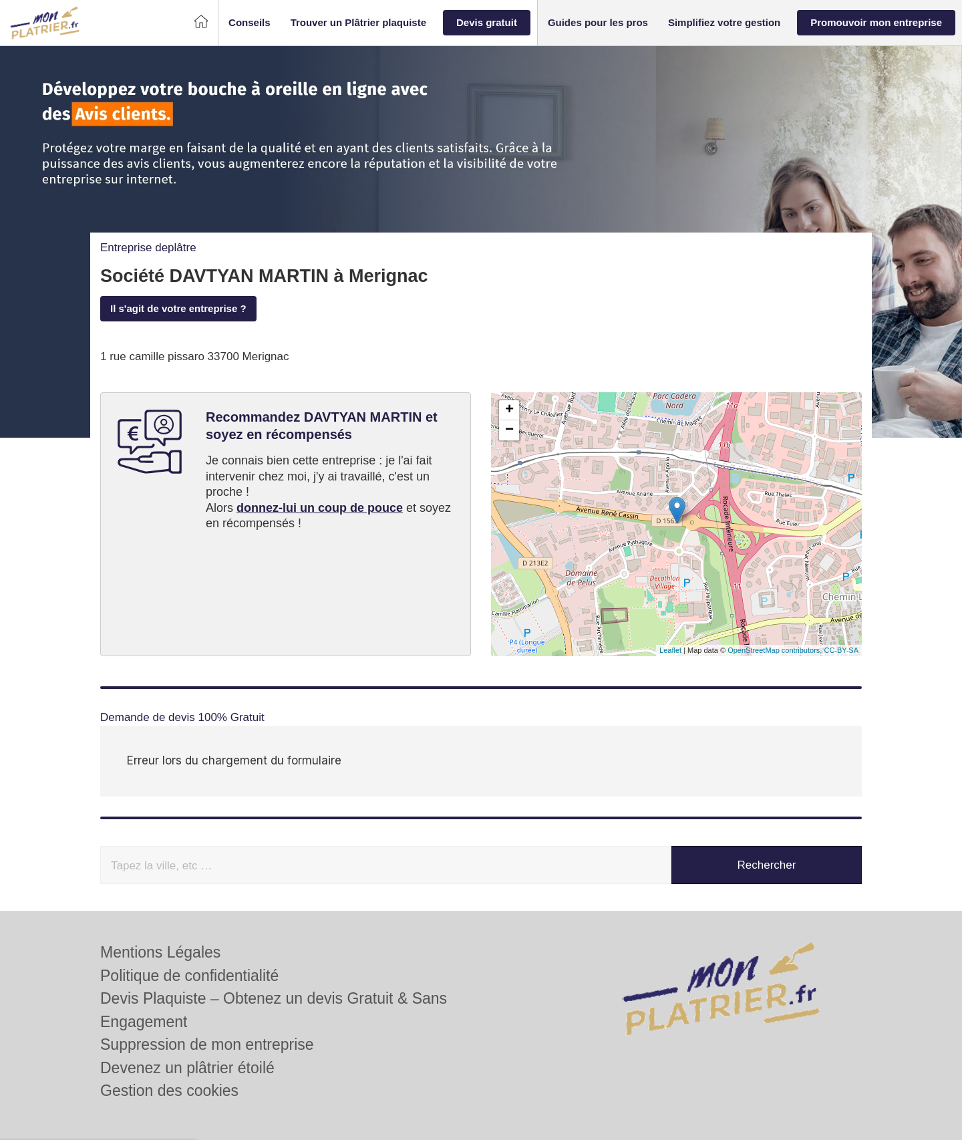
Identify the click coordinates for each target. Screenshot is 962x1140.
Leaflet (670, 650)
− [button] (509, 430)
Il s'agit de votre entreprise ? (178, 308)
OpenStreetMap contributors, (776, 650)
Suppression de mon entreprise (207, 1005)
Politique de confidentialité (189, 936)
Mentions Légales (160, 912)
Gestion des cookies (169, 1051)
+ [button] (509, 410)
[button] (249, 23)
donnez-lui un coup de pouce (319, 508)
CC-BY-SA (841, 650)
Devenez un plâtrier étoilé (187, 1028)
